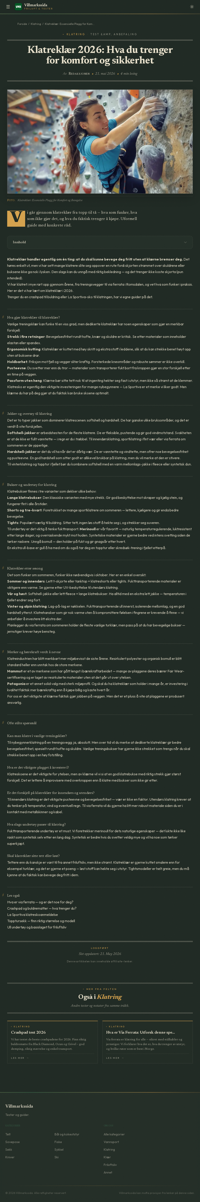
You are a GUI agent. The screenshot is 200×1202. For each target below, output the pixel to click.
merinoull (101, 831)
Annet (108, 1172)
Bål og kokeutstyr (67, 1134)
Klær (107, 1157)
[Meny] (8, 6)
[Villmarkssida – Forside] (34, 7)
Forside (22, 24)
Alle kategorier (114, 1134)
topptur (43, 464)
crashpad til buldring (44, 297)
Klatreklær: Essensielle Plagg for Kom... (70, 24)
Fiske (58, 1142)
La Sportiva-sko (80, 297)
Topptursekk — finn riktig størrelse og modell (41, 921)
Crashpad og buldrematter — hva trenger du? (42, 908)
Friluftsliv (110, 1165)
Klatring (36, 24)
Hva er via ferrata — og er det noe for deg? (40, 902)
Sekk (8, 1150)
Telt (8, 1134)
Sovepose (12, 1142)
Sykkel (59, 1150)
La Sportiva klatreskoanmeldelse (32, 914)
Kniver (10, 1157)
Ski (57, 1157)
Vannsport (111, 1142)
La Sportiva (132, 387)
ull (121, 606)
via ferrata (116, 284)
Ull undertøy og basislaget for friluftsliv (36, 927)
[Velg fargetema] (192, 6)
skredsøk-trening (129, 548)
